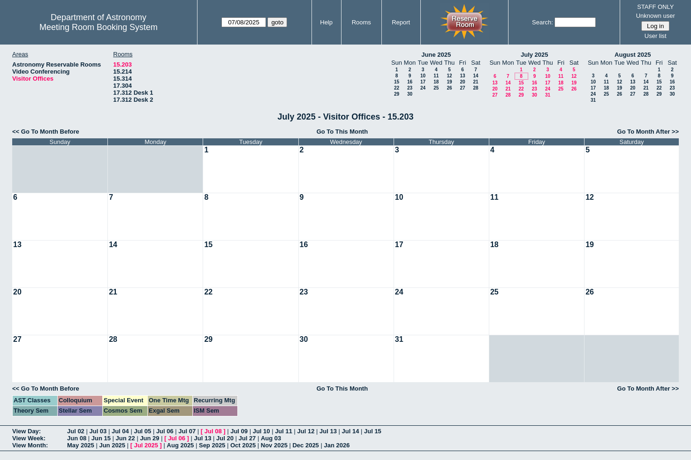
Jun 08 (76, 438)
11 (436, 75)
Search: (542, 22)
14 (475, 75)
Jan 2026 (336, 445)
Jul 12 (306, 431)
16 (409, 81)
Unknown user (655, 15)
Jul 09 (239, 431)
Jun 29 (149, 438)
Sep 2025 (212, 445)
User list (656, 35)
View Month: (30, 445)
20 (462, 81)
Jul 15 (372, 431)
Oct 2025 (243, 445)
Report (401, 22)
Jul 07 (187, 431)
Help (326, 22)
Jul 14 (350, 431)
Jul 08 (213, 431)
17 (422, 81)
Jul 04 (120, 431)
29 (396, 94)
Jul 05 (142, 431)
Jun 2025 (112, 445)
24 (422, 87)
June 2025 (436, 54)
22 (396, 87)
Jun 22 (125, 438)
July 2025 (534, 54)
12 (449, 75)
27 (462, 87)
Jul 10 (261, 431)
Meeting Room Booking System (98, 27)
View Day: (26, 431)
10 (422, 75)
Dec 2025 (305, 445)
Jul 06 (165, 431)
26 (449, 87)
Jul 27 (247, 438)
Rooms (361, 22)
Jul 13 (328, 431)
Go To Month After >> (648, 131)
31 (547, 95)
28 (475, 87)
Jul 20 (225, 438)
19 (449, 81)
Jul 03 (97, 431)
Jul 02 (75, 431)
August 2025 (633, 54)
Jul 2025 (146, 445)
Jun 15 (101, 438)
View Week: (29, 438)
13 (462, 75)
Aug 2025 (180, 445)
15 (396, 81)
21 (475, 81)
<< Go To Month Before (45, 131)
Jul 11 (283, 431)
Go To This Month (342, 131)
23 (409, 87)
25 (436, 87)
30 (409, 94)
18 (436, 81)
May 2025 (80, 445)
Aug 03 (271, 438)
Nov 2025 (274, 445)
